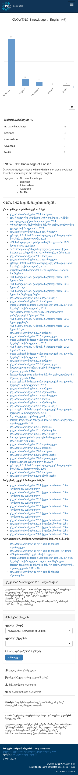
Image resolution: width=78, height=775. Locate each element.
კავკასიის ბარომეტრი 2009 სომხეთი (31, 451)
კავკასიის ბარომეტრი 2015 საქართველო (33, 364)
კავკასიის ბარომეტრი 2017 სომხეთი (31, 332)
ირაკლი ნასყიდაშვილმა (25, 754)
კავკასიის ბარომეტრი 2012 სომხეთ (30, 399)
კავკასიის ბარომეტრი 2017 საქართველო (33, 336)
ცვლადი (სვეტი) (14, 638)
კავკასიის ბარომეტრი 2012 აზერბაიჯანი (33, 402)
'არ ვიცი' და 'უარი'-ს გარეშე (23, 651)
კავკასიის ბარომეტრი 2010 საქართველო (33, 444)
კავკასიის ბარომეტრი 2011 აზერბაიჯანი (33, 430)
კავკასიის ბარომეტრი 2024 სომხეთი (31, 214)
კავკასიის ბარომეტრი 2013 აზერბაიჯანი (33, 392)
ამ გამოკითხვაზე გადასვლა (23, 691)
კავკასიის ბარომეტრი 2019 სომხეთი (31, 301)
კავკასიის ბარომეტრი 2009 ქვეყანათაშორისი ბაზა (39, 534)
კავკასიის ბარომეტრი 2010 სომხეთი (31, 447)
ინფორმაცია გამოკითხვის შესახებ (26, 677)
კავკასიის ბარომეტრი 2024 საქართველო (33, 231)
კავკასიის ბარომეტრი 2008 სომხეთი (31, 472)
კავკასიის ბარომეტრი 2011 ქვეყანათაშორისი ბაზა (39, 527)
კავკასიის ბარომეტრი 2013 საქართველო (33, 395)
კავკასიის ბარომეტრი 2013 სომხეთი (31, 388)
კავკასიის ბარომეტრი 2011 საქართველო (33, 433)
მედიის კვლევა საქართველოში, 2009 (31, 461)
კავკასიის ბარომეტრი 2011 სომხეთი (31, 427)
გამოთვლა (14, 657)
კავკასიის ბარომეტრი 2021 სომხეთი (31, 256)
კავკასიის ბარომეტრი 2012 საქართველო (33, 406)
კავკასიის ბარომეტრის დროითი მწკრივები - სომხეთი (40, 550)
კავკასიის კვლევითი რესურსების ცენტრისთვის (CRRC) (30, 751)
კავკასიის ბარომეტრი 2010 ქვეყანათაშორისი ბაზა (39, 530)
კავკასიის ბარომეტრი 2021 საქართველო (33, 259)
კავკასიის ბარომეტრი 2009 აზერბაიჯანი (33, 454)
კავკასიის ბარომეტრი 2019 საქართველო (33, 298)
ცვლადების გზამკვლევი (20, 670)
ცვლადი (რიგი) (14, 625)
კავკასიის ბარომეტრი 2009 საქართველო (33, 458)
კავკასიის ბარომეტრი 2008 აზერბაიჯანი (33, 475)
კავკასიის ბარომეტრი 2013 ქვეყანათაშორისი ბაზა (39, 520)
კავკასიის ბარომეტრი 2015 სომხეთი (31, 360)
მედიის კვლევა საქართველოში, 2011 (31, 416)
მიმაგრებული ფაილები (20, 684)
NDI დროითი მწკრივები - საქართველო (32, 554)
